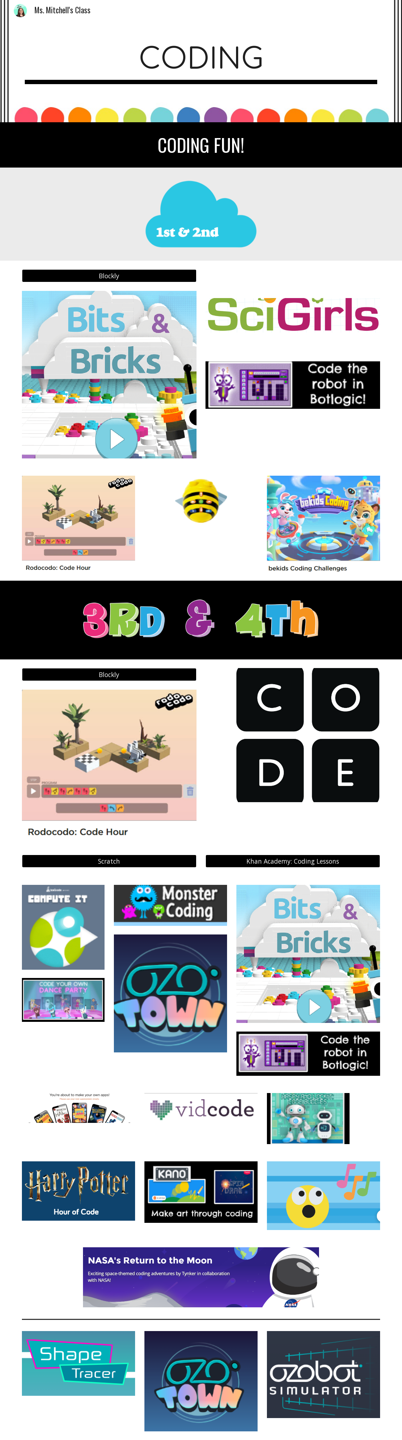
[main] (201, 61)
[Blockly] (109, 275)
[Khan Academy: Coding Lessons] (293, 861)
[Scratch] (109, 861)
